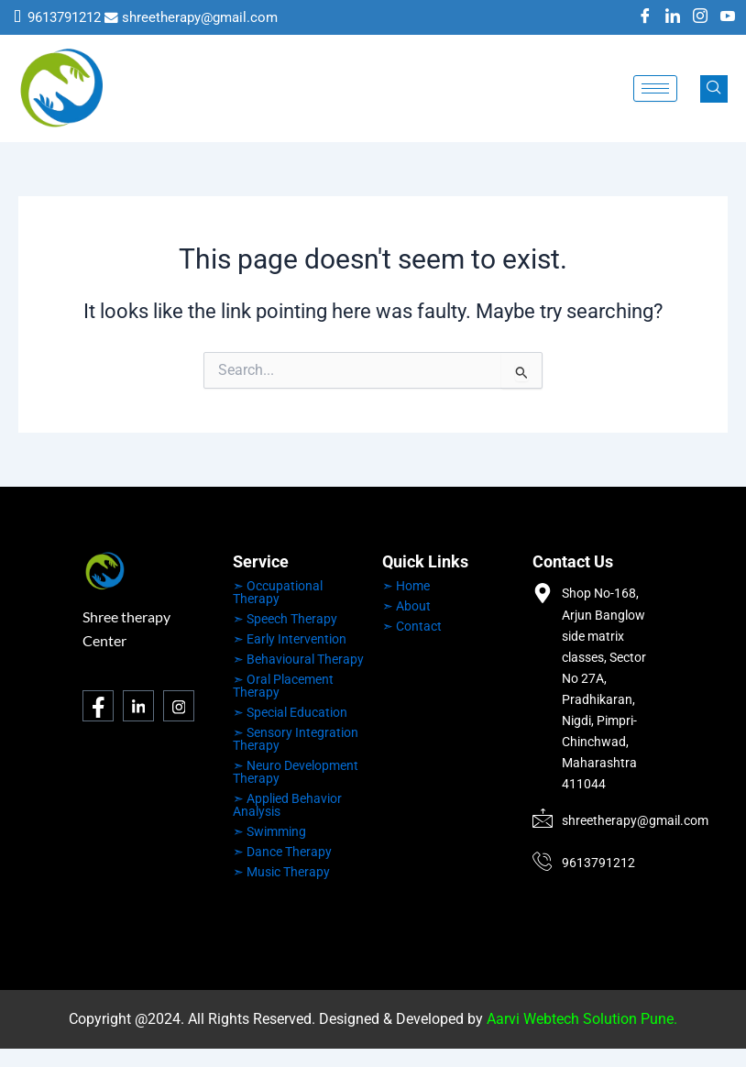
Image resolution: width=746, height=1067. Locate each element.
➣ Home (406, 585)
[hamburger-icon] (655, 88)
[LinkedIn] (672, 17)
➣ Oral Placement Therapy (283, 685)
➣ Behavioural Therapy (298, 659)
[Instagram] (700, 17)
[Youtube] (727, 17)
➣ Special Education (290, 712)
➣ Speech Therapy (285, 618)
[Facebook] (645, 17)
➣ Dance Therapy (282, 851)
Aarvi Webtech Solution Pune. (582, 1019)
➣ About (406, 606)
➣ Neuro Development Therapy (295, 772)
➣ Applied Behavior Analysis (287, 805)
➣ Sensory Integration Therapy (295, 739)
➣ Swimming (269, 831)
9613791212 (64, 17)
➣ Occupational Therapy (278, 592)
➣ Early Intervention (289, 639)
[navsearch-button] (714, 89)
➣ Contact (412, 626)
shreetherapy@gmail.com (200, 17)
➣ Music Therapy (281, 871)
